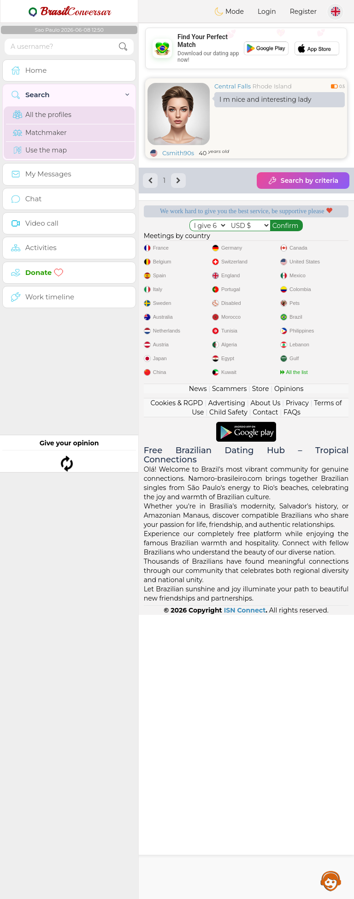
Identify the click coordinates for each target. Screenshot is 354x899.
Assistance (331, 880)
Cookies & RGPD (177, 687)
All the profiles (42, 114)
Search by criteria (303, 180)
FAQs (292, 696)
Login (267, 11)
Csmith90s (178, 153)
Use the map (40, 150)
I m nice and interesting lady (265, 99)
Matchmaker (40, 132)
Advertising (226, 687)
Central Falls (232, 86)
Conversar (69, 11)
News (198, 673)
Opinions (288, 673)
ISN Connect (245, 894)
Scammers (229, 673)
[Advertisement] (246, 48)
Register (303, 11)
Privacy (297, 687)
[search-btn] (123, 47)
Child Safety (228, 696)
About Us (265, 687)
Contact (265, 696)
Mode (229, 11)
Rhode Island (271, 86)
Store (260, 673)
